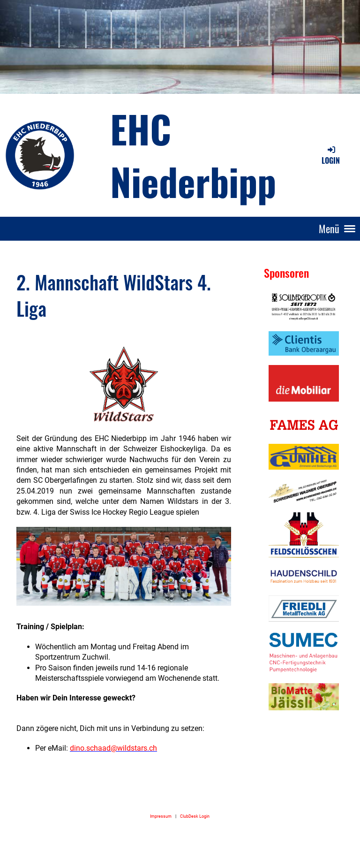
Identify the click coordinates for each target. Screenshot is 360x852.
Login (331, 155)
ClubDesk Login (195, 816)
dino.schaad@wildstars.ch (113, 748)
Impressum (161, 816)
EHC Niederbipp (193, 154)
